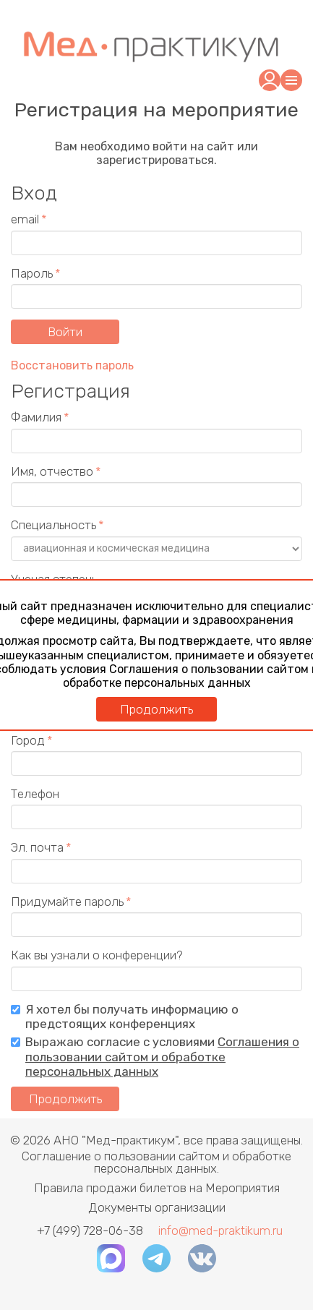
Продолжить (156, 709)
